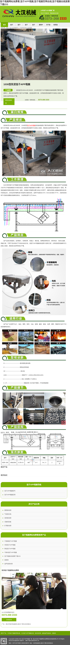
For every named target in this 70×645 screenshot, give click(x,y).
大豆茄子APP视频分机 (27, 633)
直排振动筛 (7, 518)
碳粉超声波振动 (46, 633)
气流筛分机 (7, 514)
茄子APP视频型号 (9, 491)
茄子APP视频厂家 (27, 639)
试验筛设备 (7, 522)
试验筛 (54, 633)
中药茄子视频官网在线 (13, 633)
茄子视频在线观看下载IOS (12, 556)
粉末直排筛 (38, 633)
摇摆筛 (6, 560)
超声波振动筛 (8, 563)
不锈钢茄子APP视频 (10, 541)
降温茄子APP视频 (9, 548)
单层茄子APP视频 (9, 545)
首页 (4, 25)
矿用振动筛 (7, 525)
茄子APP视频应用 (9, 494)
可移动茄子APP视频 (10, 552)
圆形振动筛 (7, 510)
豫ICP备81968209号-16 (32, 640)
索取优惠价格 (8, 101)
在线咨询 (9, 619)
